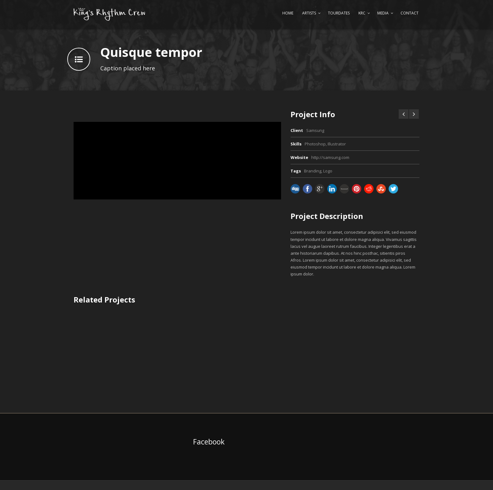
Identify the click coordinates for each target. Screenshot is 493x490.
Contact (409, 13)
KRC (361, 13)
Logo (327, 171)
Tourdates (339, 13)
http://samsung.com (330, 157)
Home (287, 13)
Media (383, 13)
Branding (312, 171)
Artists (309, 13)
